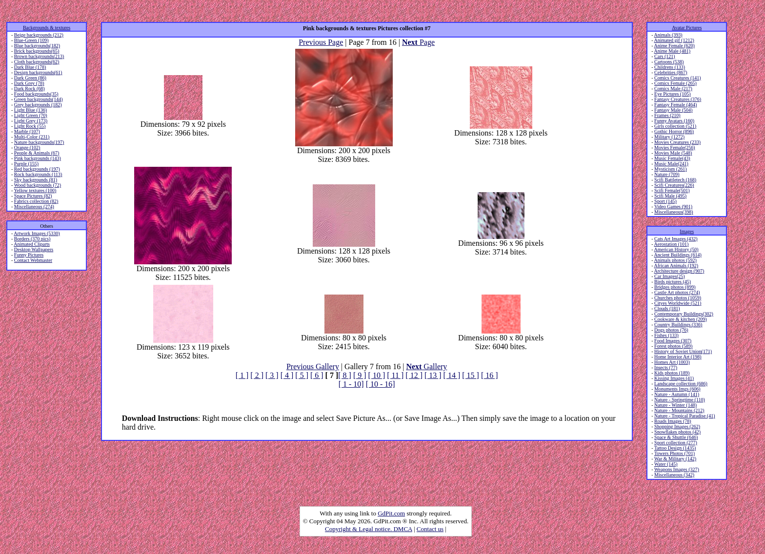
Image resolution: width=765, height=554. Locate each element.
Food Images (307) (672, 340)
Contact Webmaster (33, 260)
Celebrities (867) (670, 72)
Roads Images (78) (672, 421)
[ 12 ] (414, 375)
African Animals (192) (676, 265)
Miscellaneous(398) (673, 212)
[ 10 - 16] (380, 384)
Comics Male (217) (673, 88)
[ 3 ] (272, 375)
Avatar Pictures (687, 27)
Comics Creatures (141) (677, 77)
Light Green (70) (30, 115)
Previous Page (321, 42)
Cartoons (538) (669, 61)
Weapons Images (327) (676, 469)
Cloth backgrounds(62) (37, 61)
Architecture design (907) (679, 271)
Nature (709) (666, 174)
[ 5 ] (301, 375)
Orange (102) (27, 147)
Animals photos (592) (675, 260)
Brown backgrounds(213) (39, 56)
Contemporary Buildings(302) (683, 314)
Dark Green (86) (30, 77)
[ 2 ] (256, 375)
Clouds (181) (667, 308)
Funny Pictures (28, 254)
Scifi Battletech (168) (675, 179)
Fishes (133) (666, 335)
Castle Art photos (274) (677, 292)
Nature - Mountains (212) (679, 410)
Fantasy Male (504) (673, 110)
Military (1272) (669, 136)
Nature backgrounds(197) (39, 142)
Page (418, 42)
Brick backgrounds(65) (36, 51)
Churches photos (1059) (677, 297)
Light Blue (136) (30, 110)
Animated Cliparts (32, 244)
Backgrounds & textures (46, 27)
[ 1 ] (242, 375)
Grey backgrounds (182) (38, 104)
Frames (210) (667, 115)
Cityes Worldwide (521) (677, 303)
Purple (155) (26, 163)
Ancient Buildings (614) (678, 254)
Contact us (430, 529)
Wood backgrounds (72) (37, 185)
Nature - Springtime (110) (679, 399)
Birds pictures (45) (672, 281)
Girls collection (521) (675, 126)
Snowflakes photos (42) (677, 432)
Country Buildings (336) (678, 324)
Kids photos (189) (671, 373)
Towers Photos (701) (674, 453)
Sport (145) (665, 201)
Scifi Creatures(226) (674, 185)
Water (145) (666, 464)
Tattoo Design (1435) (675, 448)
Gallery (426, 366)
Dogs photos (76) (671, 330)
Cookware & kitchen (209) (680, 319)
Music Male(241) (671, 163)
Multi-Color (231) (32, 136)
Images (687, 231)
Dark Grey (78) (29, 83)
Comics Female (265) (675, 83)
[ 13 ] (433, 375)
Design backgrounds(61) (38, 72)
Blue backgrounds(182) (37, 45)
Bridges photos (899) (674, 287)
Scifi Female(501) (671, 190)
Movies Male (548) (673, 153)
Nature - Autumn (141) (676, 394)
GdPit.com (391, 513)
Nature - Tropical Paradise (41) (684, 415)
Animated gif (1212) (674, 40)
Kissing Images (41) (674, 378)
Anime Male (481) (672, 51)
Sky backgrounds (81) (35, 179)
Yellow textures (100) (35, 190)
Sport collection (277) (675, 442)
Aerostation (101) (671, 244)
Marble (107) (27, 131)
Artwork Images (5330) (37, 233)
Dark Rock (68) (29, 88)
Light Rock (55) (29, 126)
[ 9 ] (359, 375)
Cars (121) (664, 56)
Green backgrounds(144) (38, 99)
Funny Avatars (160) (674, 120)
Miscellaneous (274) (34, 206)
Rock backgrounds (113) (38, 174)
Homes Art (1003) (672, 362)
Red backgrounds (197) (37, 169)
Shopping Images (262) (677, 426)
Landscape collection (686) (680, 383)
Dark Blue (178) (30, 67)
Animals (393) (668, 35)
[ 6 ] (316, 375)
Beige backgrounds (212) (38, 35)
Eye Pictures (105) (672, 94)
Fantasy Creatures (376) (677, 99)
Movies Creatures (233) (677, 142)
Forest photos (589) (673, 346)
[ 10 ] (376, 375)
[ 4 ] (287, 375)
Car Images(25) (669, 276)
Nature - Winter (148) (675, 405)
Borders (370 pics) (32, 238)
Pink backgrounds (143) (37, 158)
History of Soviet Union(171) (683, 351)
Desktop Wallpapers (33, 249)
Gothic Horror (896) (674, 131)
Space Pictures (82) (33, 195)
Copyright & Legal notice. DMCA (368, 529)
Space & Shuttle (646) (676, 437)
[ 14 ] (452, 375)
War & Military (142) (675, 458)
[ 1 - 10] (351, 384)
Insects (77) (665, 367)
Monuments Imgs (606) (677, 389)
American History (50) (676, 249)
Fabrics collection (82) (36, 201)
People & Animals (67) (37, 153)
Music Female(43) (672, 158)
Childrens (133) (669, 67)
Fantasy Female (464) (675, 104)
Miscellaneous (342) (674, 474)
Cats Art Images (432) (676, 238)
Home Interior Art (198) (677, 356)
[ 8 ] (344, 375)
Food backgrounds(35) (36, 94)
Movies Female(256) (674, 147)
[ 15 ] (470, 375)
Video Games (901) (673, 206)
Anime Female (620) (674, 45)
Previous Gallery (312, 366)
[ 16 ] (489, 375)
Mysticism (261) (670, 169)
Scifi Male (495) (670, 195)
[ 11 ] (395, 375)
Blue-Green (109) (31, 40)
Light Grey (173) (30, 120)
